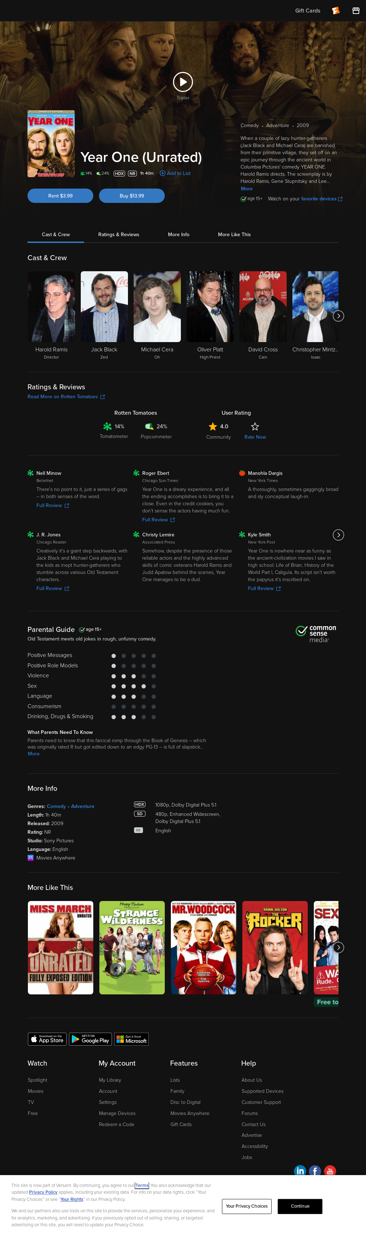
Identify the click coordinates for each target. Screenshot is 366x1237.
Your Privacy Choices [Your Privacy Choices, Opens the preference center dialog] (247, 1206)
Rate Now (255, 437)
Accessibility (255, 1146)
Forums (250, 1113)
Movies (35, 1091)
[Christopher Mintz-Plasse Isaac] (316, 316)
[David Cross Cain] (263, 316)
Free (33, 1113)
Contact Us (254, 1124)
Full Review (52, 505)
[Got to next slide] (338, 316)
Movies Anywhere (189, 1113)
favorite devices (321, 199)
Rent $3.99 (60, 196)
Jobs (247, 1157)
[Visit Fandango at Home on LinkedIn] (300, 1172)
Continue (300, 1206)
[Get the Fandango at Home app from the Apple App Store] (47, 1038)
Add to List (179, 173)
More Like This (234, 235)
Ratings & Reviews (118, 235)
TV (31, 1102)
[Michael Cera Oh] (157, 316)
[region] (183, 1206)
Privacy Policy (43, 1192)
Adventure (82, 806)
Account (108, 1091)
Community (218, 437)
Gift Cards (181, 1124)
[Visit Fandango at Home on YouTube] (330, 1172)
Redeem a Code (116, 1124)
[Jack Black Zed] (104, 316)
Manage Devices (117, 1113)
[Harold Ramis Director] (51, 316)
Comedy (56, 806)
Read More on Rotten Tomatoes (66, 397)
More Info (178, 235)
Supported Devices (262, 1091)
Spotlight (37, 1080)
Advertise (252, 1135)
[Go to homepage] (49, 10)
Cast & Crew (56, 235)
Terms (141, 1185)
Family (177, 1091)
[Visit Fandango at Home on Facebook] (315, 1172)
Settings (108, 1102)
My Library (110, 1080)
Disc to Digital (185, 1102)
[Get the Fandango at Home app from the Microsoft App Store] (131, 1038)
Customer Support (261, 1102)
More (247, 189)
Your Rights (71, 1199)
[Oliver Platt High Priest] (210, 316)
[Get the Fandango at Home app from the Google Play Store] (90, 1038)
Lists (175, 1080)
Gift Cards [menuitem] (307, 10)
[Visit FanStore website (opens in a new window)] (356, 10)
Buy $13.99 (132, 196)
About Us (252, 1080)
